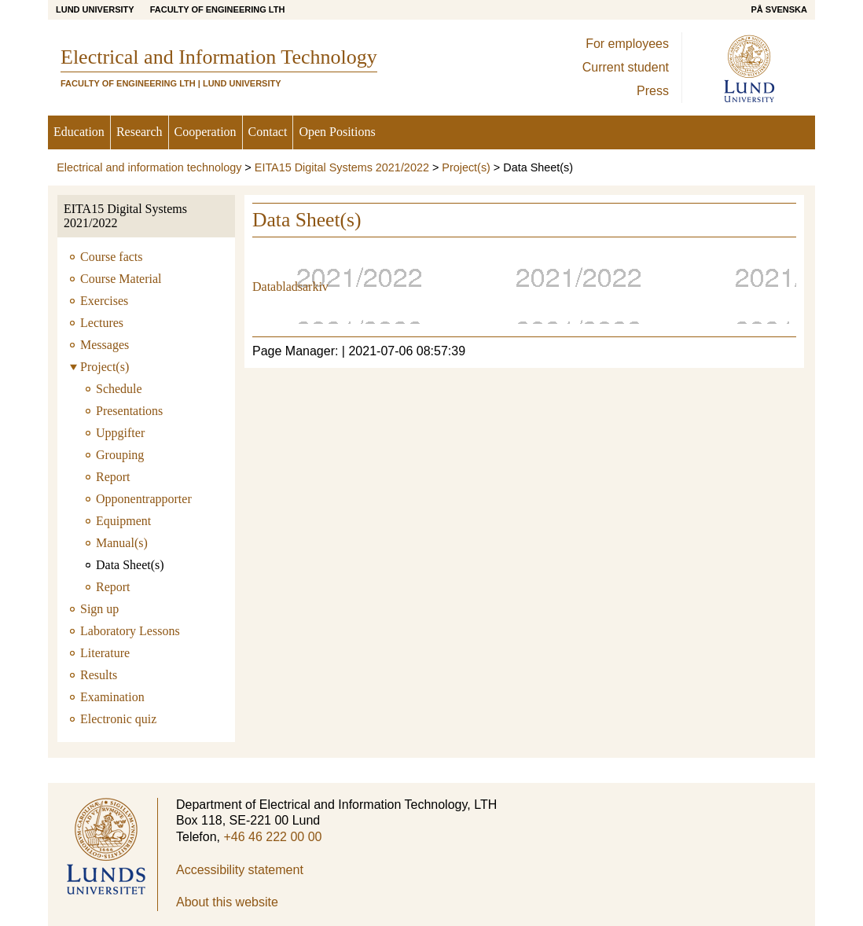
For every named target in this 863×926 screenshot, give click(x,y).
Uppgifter (120, 432)
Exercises (104, 300)
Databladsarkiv (290, 286)
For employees (627, 43)
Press (653, 90)
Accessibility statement (239, 869)
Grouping (120, 454)
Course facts (111, 256)
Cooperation (205, 131)
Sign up (99, 608)
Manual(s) (122, 542)
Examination (112, 697)
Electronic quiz (118, 719)
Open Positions (337, 131)
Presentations (129, 410)
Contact (268, 131)
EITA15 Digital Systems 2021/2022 (342, 167)
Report (113, 476)
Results (98, 675)
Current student (625, 67)
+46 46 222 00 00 (272, 836)
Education (79, 131)
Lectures (101, 322)
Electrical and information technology (149, 167)
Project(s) (466, 167)
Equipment (123, 520)
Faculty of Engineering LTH (217, 9)
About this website (227, 902)
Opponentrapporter (144, 498)
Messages (104, 344)
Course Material (121, 278)
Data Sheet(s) (130, 564)
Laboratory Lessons (130, 631)
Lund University (95, 9)
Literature (105, 653)
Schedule (119, 388)
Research (139, 131)
